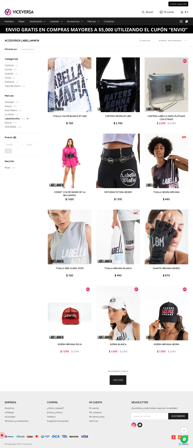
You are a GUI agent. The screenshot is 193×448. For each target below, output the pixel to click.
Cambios (51, 416)
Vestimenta (36, 21)
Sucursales (10, 416)
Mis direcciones (97, 416)
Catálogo (9, 412)
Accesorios (73, 21)
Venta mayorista (178, 4)
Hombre (9, 21)
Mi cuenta (94, 408)
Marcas (92, 21)
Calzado (54, 21)
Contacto (109, 21)
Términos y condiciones (16, 421)
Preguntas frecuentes (58, 421)
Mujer (22, 21)
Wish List (93, 421)
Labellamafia (27, 49)
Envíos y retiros (55, 412)
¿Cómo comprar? (55, 408)
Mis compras (95, 412)
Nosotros (9, 408)
